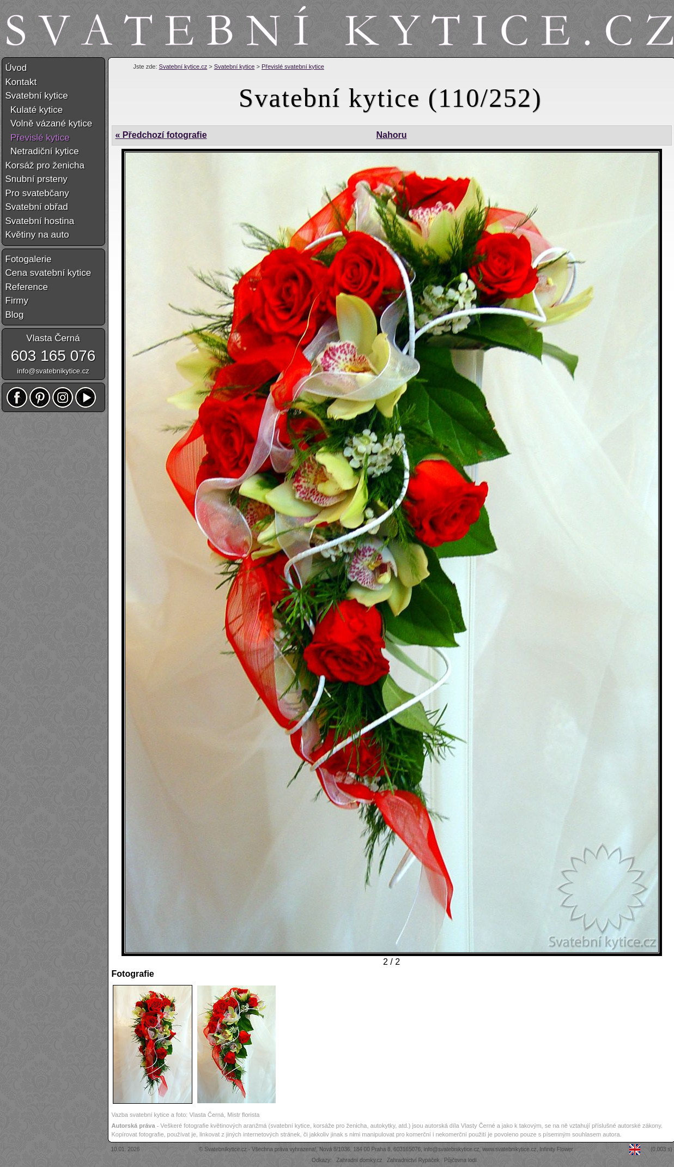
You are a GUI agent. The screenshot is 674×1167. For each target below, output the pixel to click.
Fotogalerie (28, 259)
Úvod (16, 68)
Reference (26, 287)
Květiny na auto (37, 234)
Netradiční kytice (42, 151)
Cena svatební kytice (48, 273)
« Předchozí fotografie (161, 135)
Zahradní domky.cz (359, 1160)
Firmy (16, 300)
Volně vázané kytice (49, 123)
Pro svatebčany (37, 193)
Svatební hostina (40, 221)
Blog (14, 315)
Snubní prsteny (36, 179)
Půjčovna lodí (460, 1160)
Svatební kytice (234, 66)
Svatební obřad (36, 207)
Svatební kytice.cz (183, 66)
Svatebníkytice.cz (225, 1149)
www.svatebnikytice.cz (509, 1149)
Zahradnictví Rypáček (413, 1160)
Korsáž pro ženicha (45, 165)
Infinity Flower (556, 1149)
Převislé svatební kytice (293, 66)
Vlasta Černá (53, 338)
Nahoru (391, 135)
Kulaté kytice (34, 110)
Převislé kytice (37, 137)
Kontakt (21, 82)
